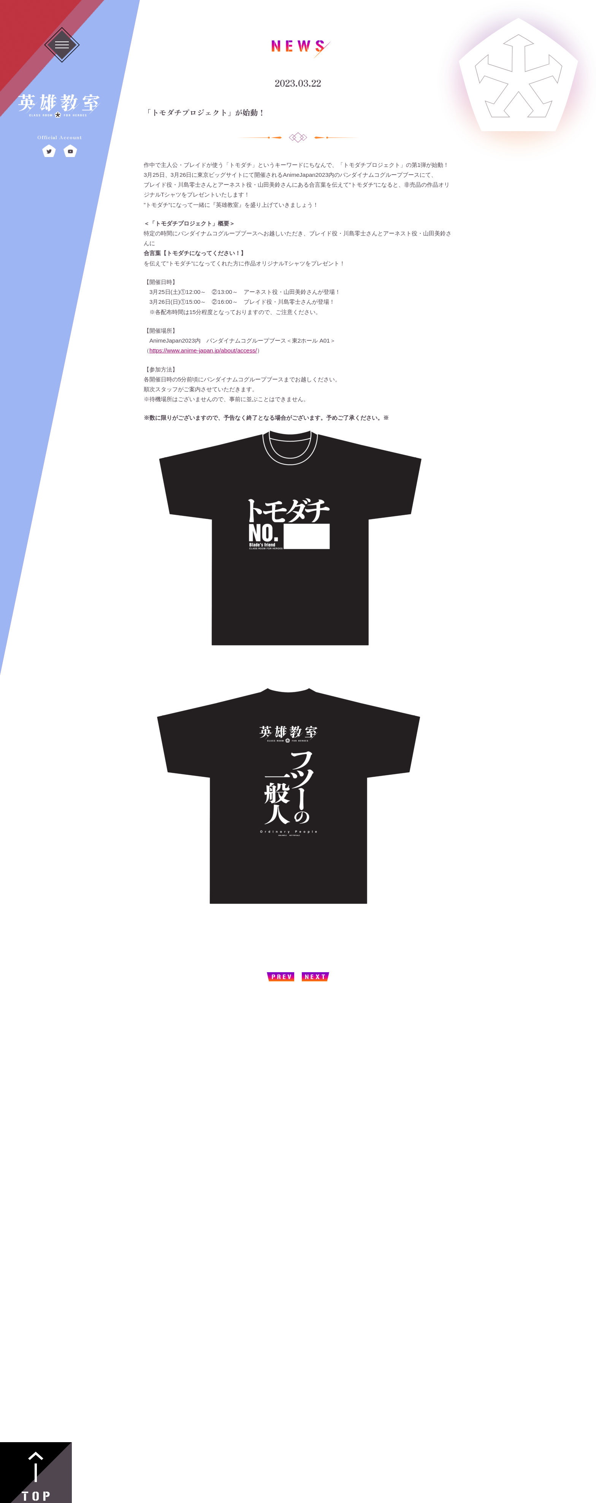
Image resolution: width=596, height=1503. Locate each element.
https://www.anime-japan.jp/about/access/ (203, 350)
